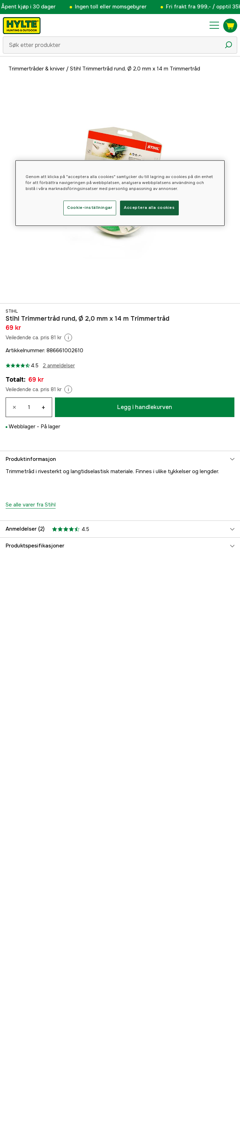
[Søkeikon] (228, 44)
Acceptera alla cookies (149, 207)
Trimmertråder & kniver (36, 68)
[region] (120, 193)
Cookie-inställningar (89, 207)
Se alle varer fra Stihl (31, 504)
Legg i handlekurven (144, 407)
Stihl (12, 311)
